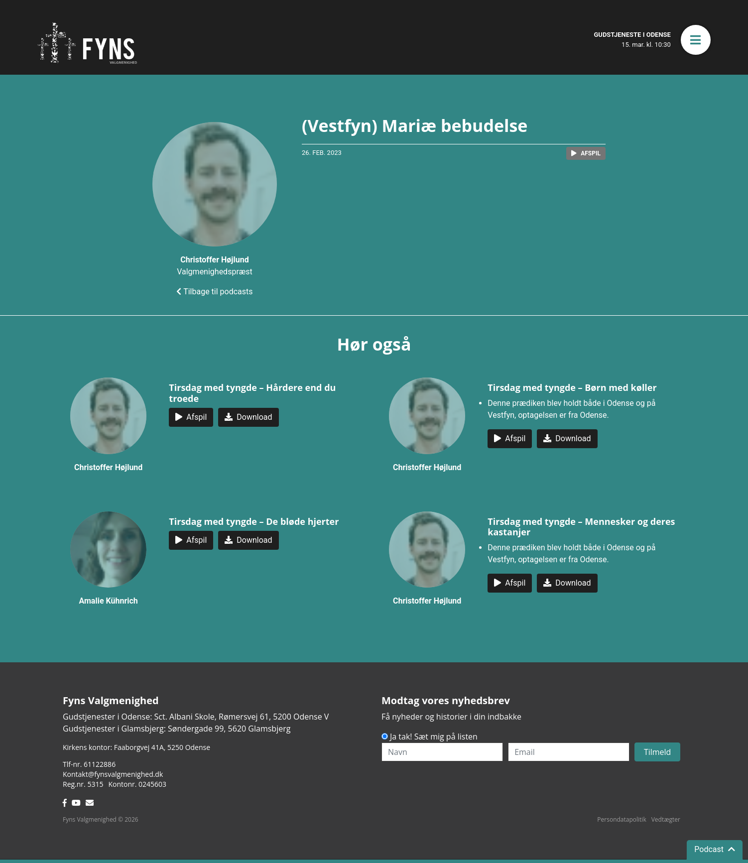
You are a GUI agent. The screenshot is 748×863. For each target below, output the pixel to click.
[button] (696, 40)
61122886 (100, 764)
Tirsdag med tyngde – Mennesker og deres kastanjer (581, 526)
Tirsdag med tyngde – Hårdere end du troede (252, 392)
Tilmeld (657, 751)
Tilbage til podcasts (214, 291)
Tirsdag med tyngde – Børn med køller (572, 387)
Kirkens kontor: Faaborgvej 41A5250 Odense (136, 747)
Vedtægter (665, 819)
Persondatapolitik (621, 819)
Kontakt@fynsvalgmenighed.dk (113, 774)
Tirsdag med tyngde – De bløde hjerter (254, 521)
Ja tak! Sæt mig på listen (434, 736)
